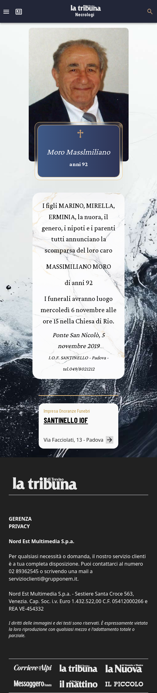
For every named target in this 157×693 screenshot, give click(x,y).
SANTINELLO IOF (66, 420)
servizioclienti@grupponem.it (43, 578)
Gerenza (20, 518)
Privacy (19, 526)
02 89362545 (24, 571)
